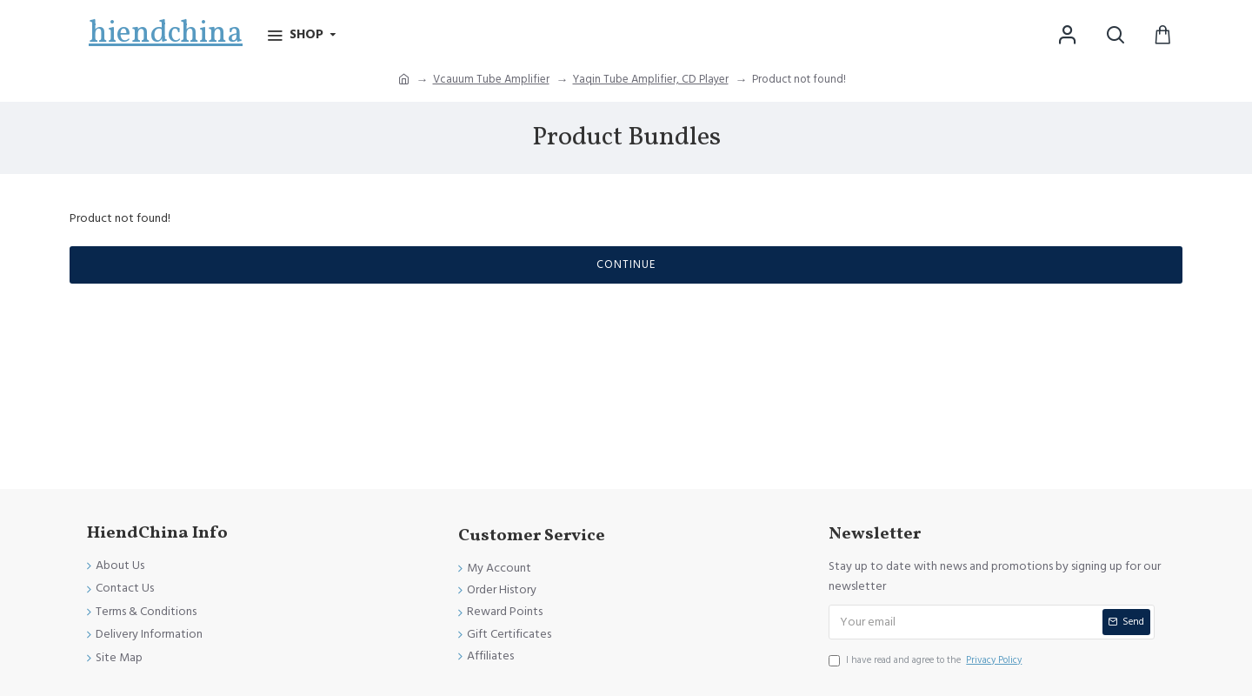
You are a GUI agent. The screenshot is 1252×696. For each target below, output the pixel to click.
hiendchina (166, 34)
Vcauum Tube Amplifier (491, 79)
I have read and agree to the (926, 660)
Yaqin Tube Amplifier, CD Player (651, 79)
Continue (626, 264)
